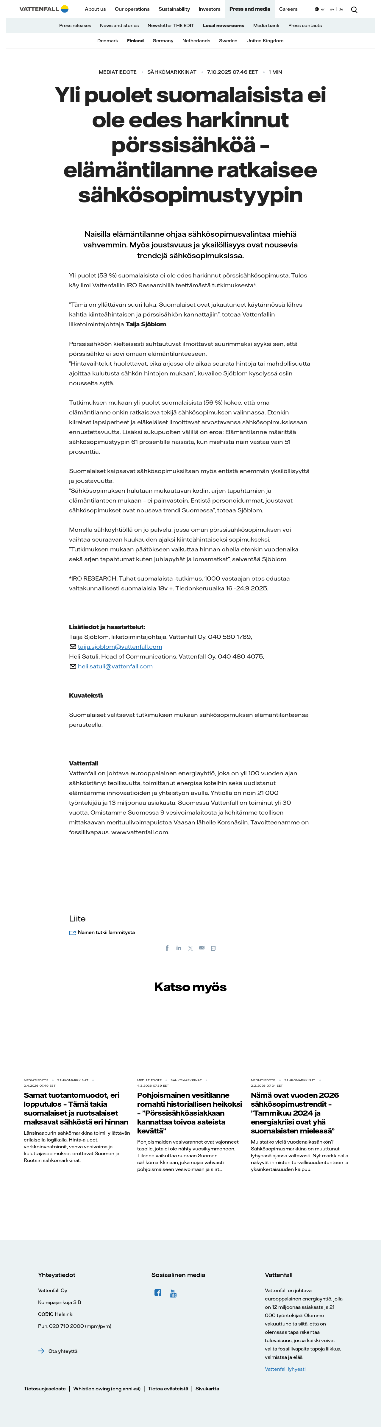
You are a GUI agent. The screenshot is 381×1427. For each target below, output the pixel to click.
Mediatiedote (118, 72)
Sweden (228, 40)
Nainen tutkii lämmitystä (106, 932)
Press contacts (305, 25)
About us (95, 9)
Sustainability (174, 9)
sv (332, 9)
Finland (135, 40)
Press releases (75, 25)
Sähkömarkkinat (172, 72)
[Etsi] (354, 9)
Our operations (132, 9)
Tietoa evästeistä (168, 1389)
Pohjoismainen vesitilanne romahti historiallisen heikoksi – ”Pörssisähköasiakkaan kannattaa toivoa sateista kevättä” (189, 1113)
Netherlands (196, 40)
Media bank (266, 25)
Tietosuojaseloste (45, 1389)
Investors (210, 9)
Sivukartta (207, 1389)
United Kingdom (265, 40)
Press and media (249, 9)
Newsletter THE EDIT (171, 25)
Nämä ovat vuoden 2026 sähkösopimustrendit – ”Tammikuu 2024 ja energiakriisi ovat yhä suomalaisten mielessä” (295, 1113)
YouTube (174, 1292)
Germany (163, 40)
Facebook (158, 1292)
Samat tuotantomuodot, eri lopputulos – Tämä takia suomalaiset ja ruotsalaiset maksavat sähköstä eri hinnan (76, 1108)
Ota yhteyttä (63, 1351)
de (341, 9)
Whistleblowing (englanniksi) (106, 1389)
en (323, 9)
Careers (288, 9)
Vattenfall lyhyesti (285, 1369)
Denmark (107, 40)
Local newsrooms (223, 25)
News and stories (119, 25)
